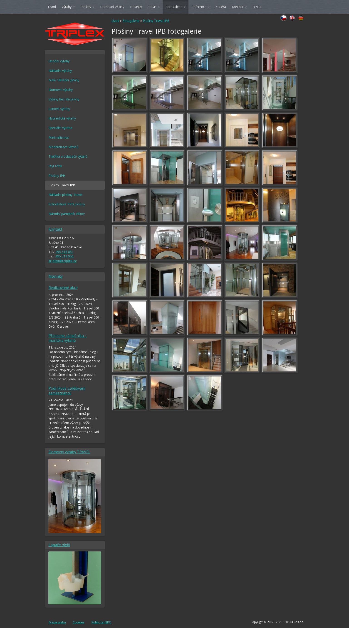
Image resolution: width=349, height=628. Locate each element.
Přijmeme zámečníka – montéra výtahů (68, 338)
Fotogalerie (176, 7)
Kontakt (239, 7)
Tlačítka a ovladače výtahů (68, 156)
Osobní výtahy (59, 61)
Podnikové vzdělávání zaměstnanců (67, 391)
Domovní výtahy (112, 7)
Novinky (136, 7)
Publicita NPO (101, 622)
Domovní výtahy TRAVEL (69, 451)
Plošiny (87, 7)
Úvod (52, 7)
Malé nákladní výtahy (64, 80)
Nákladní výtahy (60, 70)
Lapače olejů (59, 544)
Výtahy (68, 7)
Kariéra (220, 7)
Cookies (78, 622)
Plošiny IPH (57, 175)
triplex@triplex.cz (63, 261)
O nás (256, 7)
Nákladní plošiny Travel (65, 194)
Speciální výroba (60, 128)
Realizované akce (63, 287)
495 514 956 (64, 256)
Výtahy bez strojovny (64, 99)
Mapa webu (57, 622)
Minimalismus (59, 137)
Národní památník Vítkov (67, 214)
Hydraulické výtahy (62, 118)
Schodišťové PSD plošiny (67, 204)
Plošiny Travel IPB (156, 20)
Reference (200, 7)
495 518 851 (64, 251)
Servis (154, 7)
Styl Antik (55, 166)
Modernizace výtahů (64, 147)
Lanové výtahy (59, 109)
